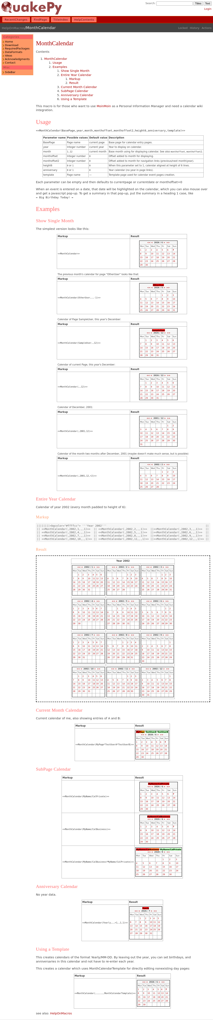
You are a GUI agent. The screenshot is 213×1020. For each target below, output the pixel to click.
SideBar (10, 72)
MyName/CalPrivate (158, 784)
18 (157, 257)
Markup (74, 79)
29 (141, 265)
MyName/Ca (142, 849)
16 (146, 257)
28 (174, 261)
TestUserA (151, 732)
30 (146, 265)
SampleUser (158, 330)
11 (157, 254)
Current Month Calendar (79, 87)
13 (168, 254)
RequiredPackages (17, 48)
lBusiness (154, 849)
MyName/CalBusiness (158, 816)
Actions (207, 27)
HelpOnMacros (13, 28)
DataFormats (13, 52)
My (137, 732)
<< (148, 242)
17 (152, 257)
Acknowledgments (17, 59)
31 (174, 310)
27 (168, 261)
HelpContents (84, 19)
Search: (150, 3)
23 (146, 261)
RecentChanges (16, 19)
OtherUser (158, 285)
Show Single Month (75, 70)
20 (168, 257)
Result (73, 83)
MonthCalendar (41, 28)
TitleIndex (60, 19)
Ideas (8, 55)
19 (163, 257)
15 (141, 257)
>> (168, 242)
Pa (140, 732)
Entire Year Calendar (76, 75)
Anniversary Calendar (77, 95)
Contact (10, 62)
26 (163, 261)
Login (208, 8)
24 (152, 261)
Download (11, 45)
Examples (60, 67)
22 (141, 261)
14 (174, 254)
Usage (57, 62)
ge (143, 732)
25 (157, 261)
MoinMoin (104, 106)
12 (163, 254)
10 (152, 254)
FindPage (40, 19)
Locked (182, 27)
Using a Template (74, 99)
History (194, 27)
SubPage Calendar (74, 91)
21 (174, 257)
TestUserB (162, 732)
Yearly (145, 908)
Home (9, 41)
